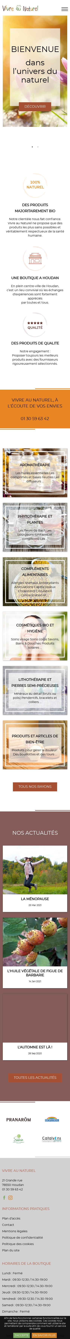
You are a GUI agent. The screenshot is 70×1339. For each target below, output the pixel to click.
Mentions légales (14, 1231)
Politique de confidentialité (22, 1237)
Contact (8, 1224)
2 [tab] (38, 147)
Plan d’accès (11, 1218)
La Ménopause (35, 899)
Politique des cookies (18, 1244)
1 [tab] (32, 147)
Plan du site (11, 1250)
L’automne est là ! (35, 1047)
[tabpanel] (35, 71)
